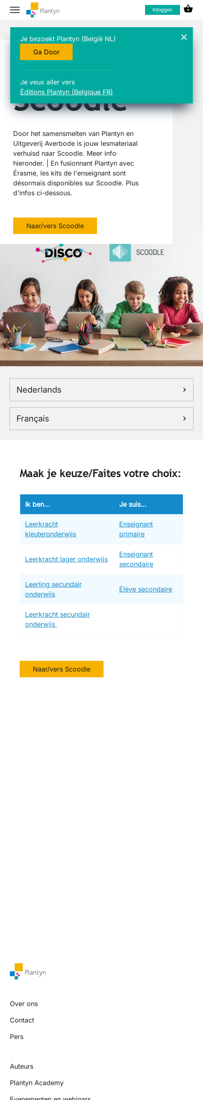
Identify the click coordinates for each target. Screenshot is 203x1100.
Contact (22, 1020)
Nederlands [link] (101, 390)
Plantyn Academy (37, 1083)
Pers (16, 1036)
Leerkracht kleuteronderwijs (50, 529)
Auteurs (21, 1066)
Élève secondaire (145, 589)
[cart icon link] (188, 10)
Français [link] (101, 419)
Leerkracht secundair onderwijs (57, 619)
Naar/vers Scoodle (55, 226)
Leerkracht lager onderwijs (66, 559)
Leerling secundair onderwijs (53, 589)
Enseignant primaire (136, 529)
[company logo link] (42, 10)
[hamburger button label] (15, 10)
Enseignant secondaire (136, 559)
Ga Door (46, 52)
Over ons (24, 1003)
